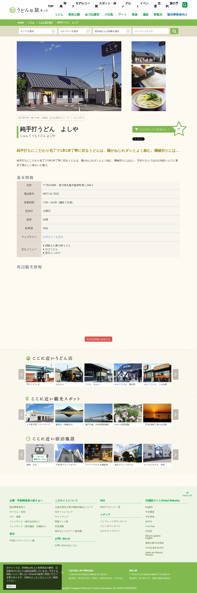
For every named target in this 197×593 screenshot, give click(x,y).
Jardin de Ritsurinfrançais (154, 553)
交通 (157, 5)
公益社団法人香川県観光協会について (74, 507)
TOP (50, 6)
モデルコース (81, 5)
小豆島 (108, 14)
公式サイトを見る (53, 237)
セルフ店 (77, 118)
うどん (59, 14)
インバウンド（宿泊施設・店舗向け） (29, 526)
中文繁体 (149, 512)
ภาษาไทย (150, 526)
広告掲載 (59, 526)
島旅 (135, 14)
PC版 (12, 540)
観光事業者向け (177, 14)
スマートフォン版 (25, 540)
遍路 (145, 14)
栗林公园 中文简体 (154, 543)
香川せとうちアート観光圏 (68, 531)
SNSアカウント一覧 (110, 507)
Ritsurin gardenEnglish (153, 537)
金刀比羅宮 (92, 14)
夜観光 (158, 14)
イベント (142, 5)
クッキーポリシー (40, 577)
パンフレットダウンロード (113, 521)
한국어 (148, 521)
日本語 (148, 531)
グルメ (126, 5)
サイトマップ (61, 516)
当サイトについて (64, 512)
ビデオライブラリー (110, 531)
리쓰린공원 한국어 (154, 547)
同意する (11, 586)
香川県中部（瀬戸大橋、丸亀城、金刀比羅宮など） (42, 118)
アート (122, 14)
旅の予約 (172, 5)
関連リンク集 (61, 521)
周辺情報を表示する (98, 339)
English (149, 507)
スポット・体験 (105, 5)
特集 (63, 5)
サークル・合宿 (17, 512)
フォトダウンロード (110, 526)
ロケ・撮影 (15, 516)
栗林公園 (74, 14)
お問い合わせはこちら (66, 545)
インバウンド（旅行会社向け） (25, 521)
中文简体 (149, 516)
